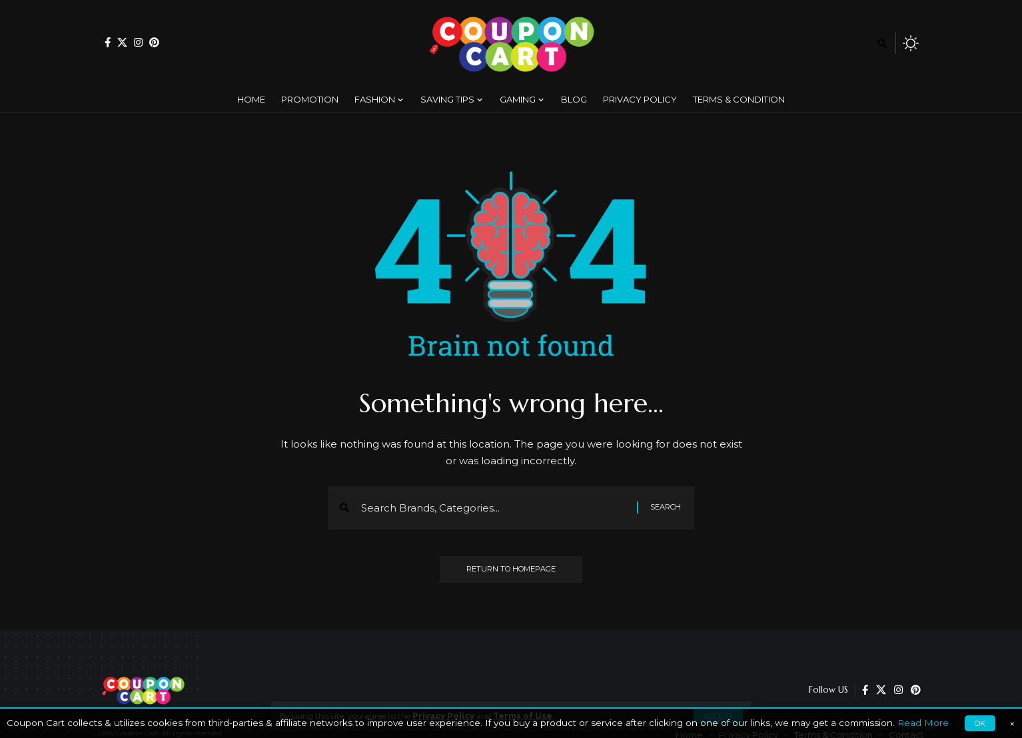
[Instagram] (138, 42)
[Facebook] (107, 42)
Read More (923, 722)
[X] (122, 42)
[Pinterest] (154, 42)
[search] (882, 43)
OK (980, 723)
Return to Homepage (511, 569)
